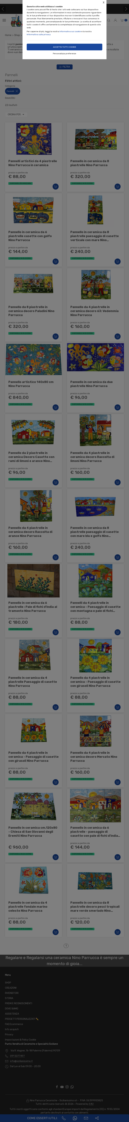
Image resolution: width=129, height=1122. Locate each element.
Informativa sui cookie (70, 31)
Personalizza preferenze (64, 53)
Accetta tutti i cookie (64, 47)
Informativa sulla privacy (39, 34)
